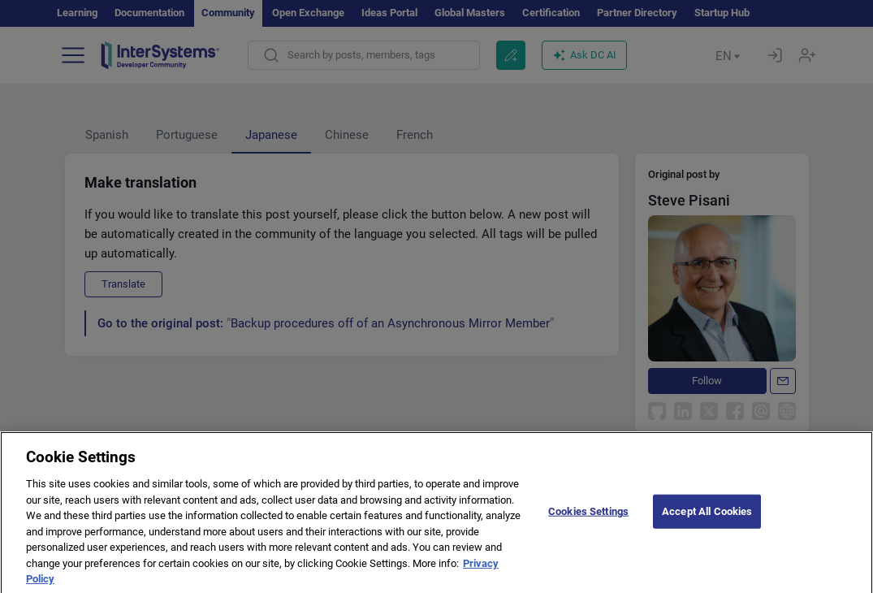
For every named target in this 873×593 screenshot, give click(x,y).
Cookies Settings (588, 523)
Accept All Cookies (707, 523)
